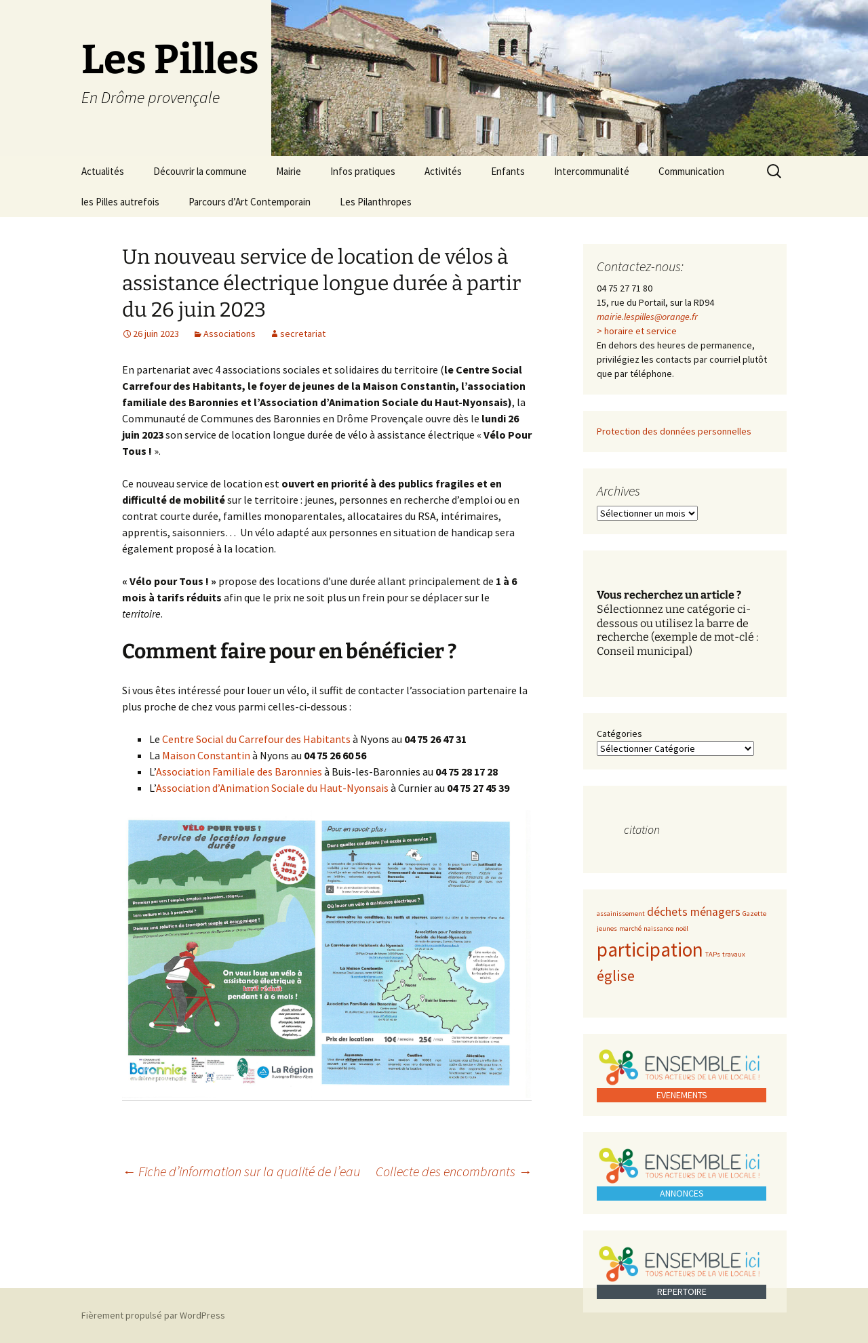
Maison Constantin (206, 755)
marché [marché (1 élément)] (630, 928)
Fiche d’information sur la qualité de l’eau (241, 1171)
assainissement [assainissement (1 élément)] (621, 913)
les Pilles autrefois (120, 201)
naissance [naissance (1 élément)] (658, 928)
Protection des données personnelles (674, 431)
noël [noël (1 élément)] (681, 928)
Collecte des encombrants (454, 1171)
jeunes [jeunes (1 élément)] (607, 928)
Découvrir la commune (200, 171)
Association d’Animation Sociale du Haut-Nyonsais (272, 788)
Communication (691, 171)
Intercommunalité (591, 171)
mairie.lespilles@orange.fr (647, 316)
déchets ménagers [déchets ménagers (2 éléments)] (694, 911)
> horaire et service (637, 331)
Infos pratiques (362, 171)
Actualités (102, 171)
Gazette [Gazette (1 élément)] (754, 913)
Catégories (619, 733)
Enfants (508, 171)
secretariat (303, 333)
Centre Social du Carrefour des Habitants (256, 739)
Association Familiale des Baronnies (239, 771)
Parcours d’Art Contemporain (250, 201)
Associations (229, 333)
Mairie (288, 171)
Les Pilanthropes (376, 201)
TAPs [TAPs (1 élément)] (712, 954)
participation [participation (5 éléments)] (650, 949)
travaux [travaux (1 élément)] (733, 954)
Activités (443, 171)
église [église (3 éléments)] (616, 975)
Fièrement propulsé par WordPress (153, 1315)
